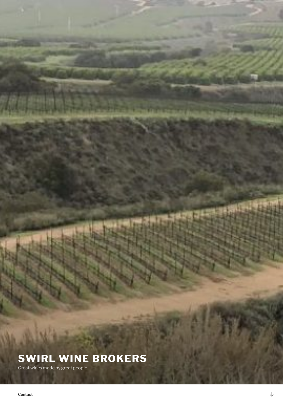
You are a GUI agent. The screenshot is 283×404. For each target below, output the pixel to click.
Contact (25, 394)
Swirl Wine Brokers (83, 358)
